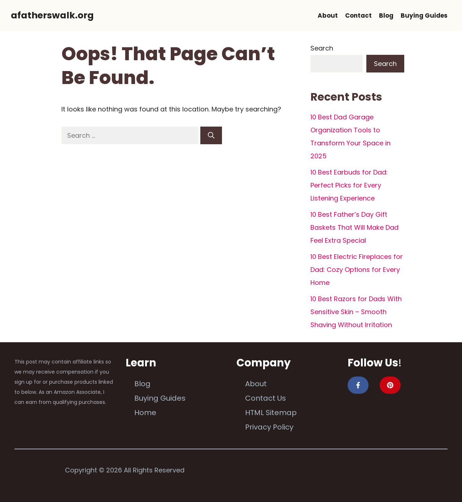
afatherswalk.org (52, 15)
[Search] (211, 135)
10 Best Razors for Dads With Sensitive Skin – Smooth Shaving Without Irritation (356, 311)
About (328, 15)
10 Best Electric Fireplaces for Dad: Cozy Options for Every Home (356, 269)
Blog (386, 15)
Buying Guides (424, 15)
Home (145, 413)
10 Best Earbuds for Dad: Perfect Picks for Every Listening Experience (349, 185)
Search (321, 48)
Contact (358, 15)
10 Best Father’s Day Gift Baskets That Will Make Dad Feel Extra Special (354, 227)
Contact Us (265, 398)
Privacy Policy (269, 427)
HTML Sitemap (271, 413)
